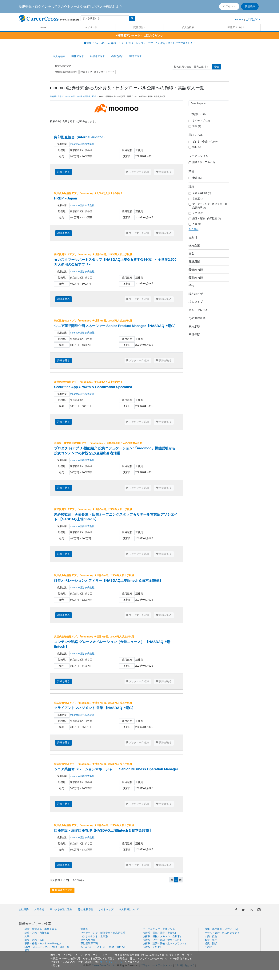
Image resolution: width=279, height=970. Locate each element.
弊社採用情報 (85, 909)
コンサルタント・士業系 (94, 936)
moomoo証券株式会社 (82, 144)
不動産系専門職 (89, 943)
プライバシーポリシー (112, 962)
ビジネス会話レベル (203, 141)
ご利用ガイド (253, 19)
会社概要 (24, 909)
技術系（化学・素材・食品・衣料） (162, 939)
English (239, 19)
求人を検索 (188, 27)
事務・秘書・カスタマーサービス (43, 943)
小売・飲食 (211, 936)
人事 (195, 224)
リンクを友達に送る (61, 909)
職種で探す (77, 56)
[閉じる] (55, 965)
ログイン (228, 6)
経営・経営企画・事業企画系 (41, 929)
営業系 (196, 198)
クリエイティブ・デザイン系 (159, 929)
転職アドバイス (236, 27)
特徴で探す (135, 56)
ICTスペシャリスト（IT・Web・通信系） (103, 946)
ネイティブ (199, 120)
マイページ (91, 27)
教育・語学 (211, 939)
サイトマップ (105, 909)
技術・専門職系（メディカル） (222, 929)
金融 (195, 177)
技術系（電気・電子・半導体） (160, 932)
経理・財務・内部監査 (205, 218)
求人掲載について (129, 909)
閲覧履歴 (138, 27)
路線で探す (117, 56)
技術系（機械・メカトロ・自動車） (162, 936)
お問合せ (39, 909)
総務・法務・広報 (34, 939)
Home (42, 27)
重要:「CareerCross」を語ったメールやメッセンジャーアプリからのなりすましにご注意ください (139, 43)
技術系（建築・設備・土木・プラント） (165, 943)
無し (195, 146)
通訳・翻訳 (211, 943)
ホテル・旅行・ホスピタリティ (222, 932)
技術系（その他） (152, 946)
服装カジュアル (202, 162)
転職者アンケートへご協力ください (139, 35)
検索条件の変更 (63, 66)
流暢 (195, 126)
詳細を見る (63, 171)
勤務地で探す (97, 56)
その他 (196, 213)
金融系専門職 (200, 193)
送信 (216, 66)
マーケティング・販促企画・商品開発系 (208, 206)
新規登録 (250, 6)
